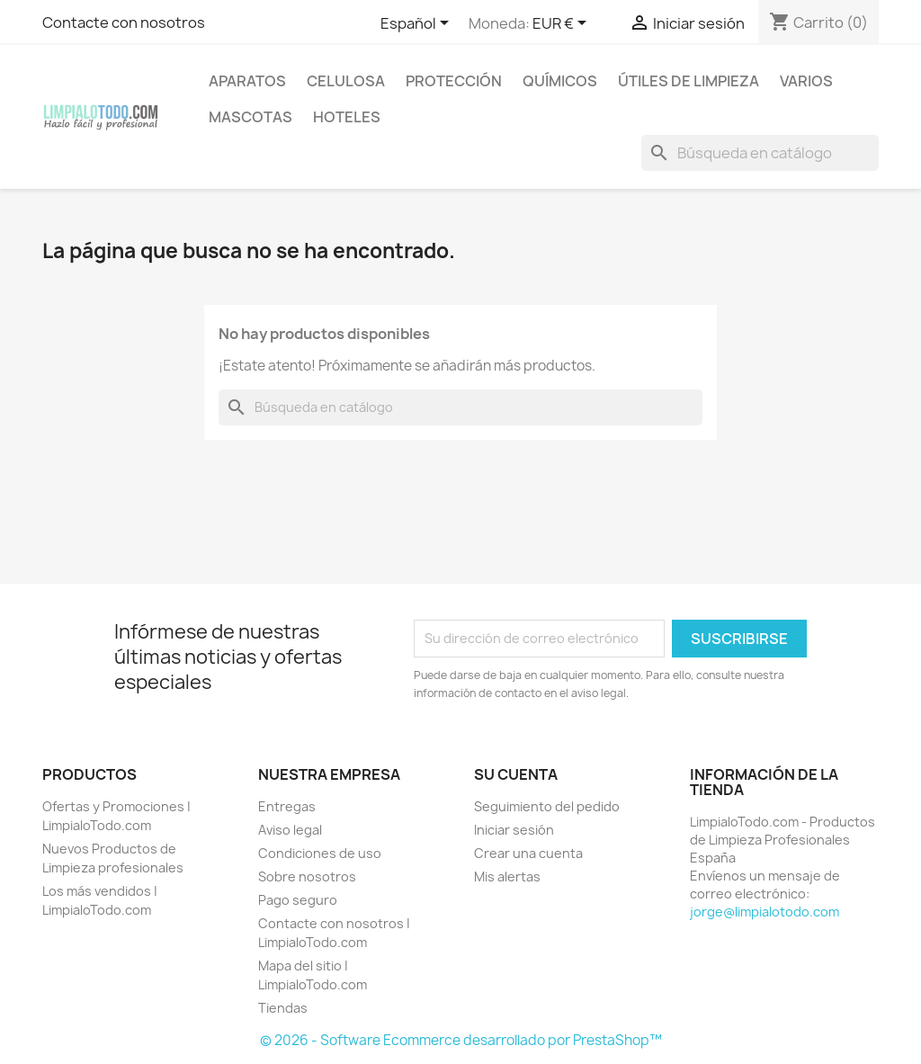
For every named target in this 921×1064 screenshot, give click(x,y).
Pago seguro (297, 899)
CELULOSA (346, 81)
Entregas (287, 806)
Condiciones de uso (319, 853)
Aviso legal (290, 829)
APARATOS (247, 81)
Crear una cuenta (528, 853)
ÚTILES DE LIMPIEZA (688, 81)
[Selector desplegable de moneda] (562, 24)
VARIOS (806, 81)
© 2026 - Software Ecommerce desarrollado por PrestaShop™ (461, 1040)
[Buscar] (760, 153)
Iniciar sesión (514, 829)
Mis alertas (507, 876)
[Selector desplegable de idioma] (417, 24)
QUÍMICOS (560, 81)
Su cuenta (516, 774)
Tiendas (283, 1007)
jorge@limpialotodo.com (764, 911)
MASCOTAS (250, 117)
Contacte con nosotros (123, 22)
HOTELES (346, 117)
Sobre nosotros (307, 876)
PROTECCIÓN (454, 81)
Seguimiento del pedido (547, 806)
